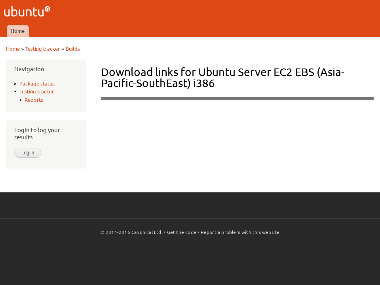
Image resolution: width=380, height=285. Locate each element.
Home (18, 31)
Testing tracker (42, 48)
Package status (37, 83)
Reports (34, 100)
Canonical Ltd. (147, 232)
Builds (73, 48)
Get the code (181, 232)
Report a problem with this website (240, 232)
